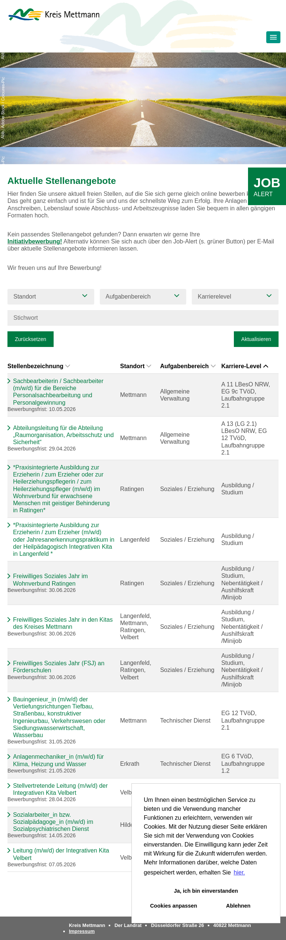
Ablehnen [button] (238, 906)
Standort (135, 366)
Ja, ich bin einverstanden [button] (206, 891)
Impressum (82, 931)
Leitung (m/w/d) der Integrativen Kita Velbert (61, 854)
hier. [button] (239, 872)
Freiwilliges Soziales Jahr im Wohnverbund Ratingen (50, 579)
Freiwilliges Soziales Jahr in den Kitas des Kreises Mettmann (63, 623)
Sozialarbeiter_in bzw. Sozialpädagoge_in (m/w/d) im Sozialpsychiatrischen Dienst (53, 822)
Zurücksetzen (30, 339)
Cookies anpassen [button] (173, 906)
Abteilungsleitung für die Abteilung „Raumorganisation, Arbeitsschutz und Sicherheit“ (63, 435)
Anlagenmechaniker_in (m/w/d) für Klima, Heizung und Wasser (58, 760)
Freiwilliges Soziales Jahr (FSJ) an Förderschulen (58, 666)
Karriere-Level (244, 366)
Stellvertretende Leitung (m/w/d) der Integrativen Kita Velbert (60, 789)
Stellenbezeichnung (38, 366)
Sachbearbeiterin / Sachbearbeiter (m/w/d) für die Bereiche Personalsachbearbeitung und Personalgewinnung (58, 392)
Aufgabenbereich (188, 366)
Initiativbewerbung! (34, 241)
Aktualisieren (256, 339)
